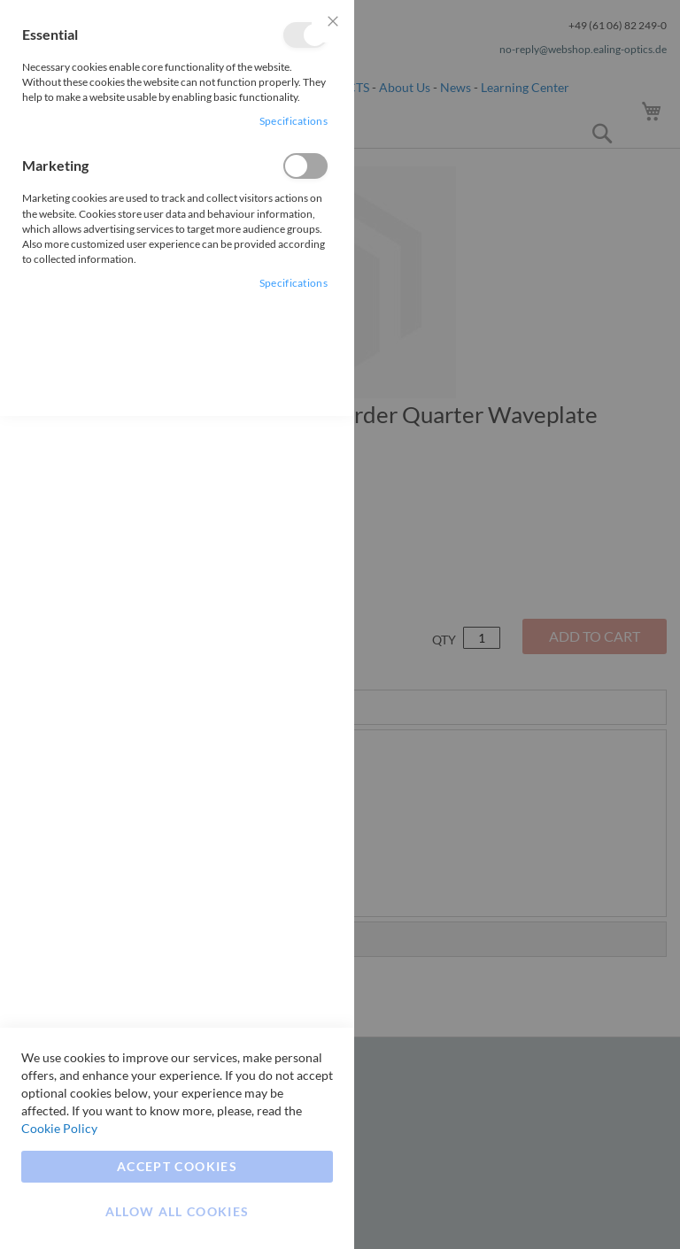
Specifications (293, 120)
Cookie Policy (59, 1128)
